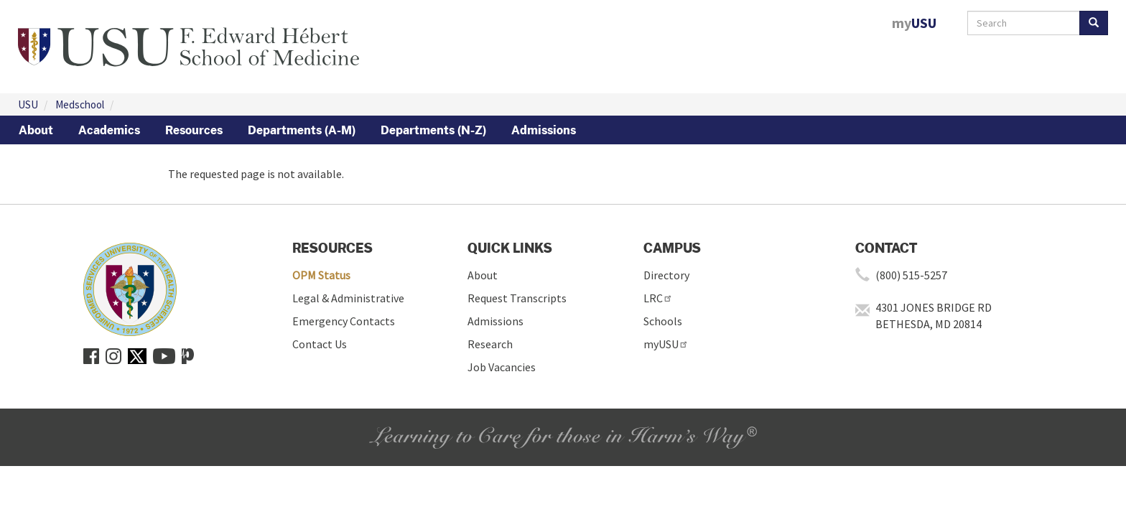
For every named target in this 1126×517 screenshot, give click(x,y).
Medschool (79, 104)
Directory (666, 275)
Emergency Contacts (343, 321)
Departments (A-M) (301, 130)
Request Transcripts (517, 298)
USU (28, 104)
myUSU (666, 344)
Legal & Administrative (348, 298)
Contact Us (319, 344)
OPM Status (321, 275)
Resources (194, 130)
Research (490, 344)
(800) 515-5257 (911, 275)
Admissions (543, 130)
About (36, 130)
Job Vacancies (501, 367)
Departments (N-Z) (433, 130)
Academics (109, 130)
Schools (662, 321)
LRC (658, 298)
